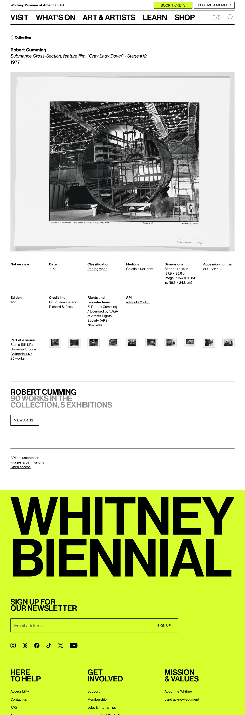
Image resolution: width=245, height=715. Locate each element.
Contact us (18, 699)
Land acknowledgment (181, 699)
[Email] (80, 625)
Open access (20, 467)
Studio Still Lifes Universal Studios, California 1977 (23, 349)
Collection (23, 37)
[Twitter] (61, 645)
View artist (24, 420)
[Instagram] (13, 645)
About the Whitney (178, 691)
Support (93, 691)
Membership (97, 699)
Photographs (97, 269)
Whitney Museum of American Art (37, 5)
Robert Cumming (28, 49)
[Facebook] (37, 645)
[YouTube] (74, 645)
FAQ (13, 707)
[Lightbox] (122, 161)
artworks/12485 (138, 302)
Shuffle (216, 17)
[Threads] (25, 645)
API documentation (24, 458)
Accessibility (19, 691)
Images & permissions (27, 462)
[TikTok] (49, 645)
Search (230, 17)
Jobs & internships (101, 707)
